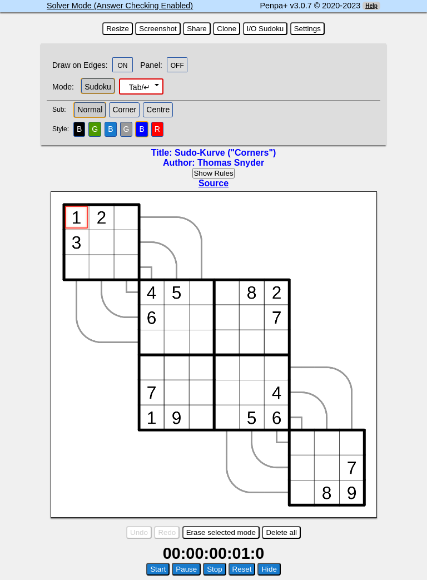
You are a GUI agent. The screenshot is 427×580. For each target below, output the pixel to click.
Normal (89, 109)
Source (213, 183)
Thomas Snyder (230, 162)
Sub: (62, 109)
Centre (158, 109)
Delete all (281, 532)
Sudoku (98, 86)
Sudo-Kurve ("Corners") (225, 152)
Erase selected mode (221, 532)
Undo (139, 532)
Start (158, 569)
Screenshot (157, 28)
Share (197, 28)
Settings (307, 28)
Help (371, 6)
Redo (167, 532)
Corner (124, 109)
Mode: (63, 86)
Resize (117, 28)
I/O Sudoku (265, 28)
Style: (62, 129)
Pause (186, 569)
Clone (226, 28)
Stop (214, 569)
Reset (242, 569)
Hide (268, 569)
